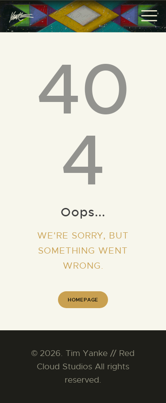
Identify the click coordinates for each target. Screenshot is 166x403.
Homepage (83, 300)
